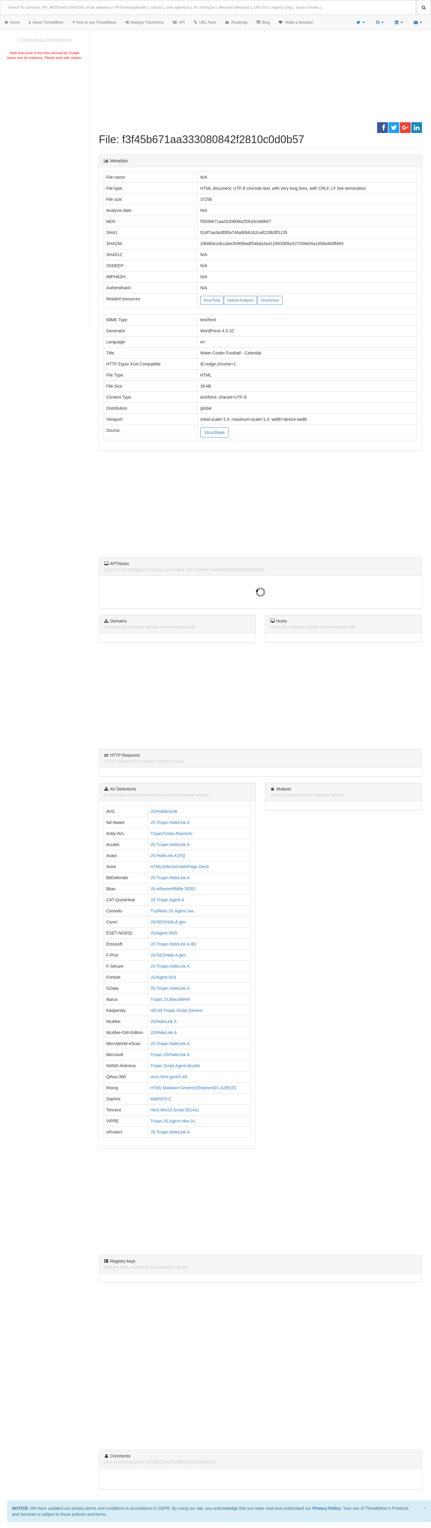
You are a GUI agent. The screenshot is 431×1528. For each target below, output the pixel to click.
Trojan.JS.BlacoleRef (170, 999)
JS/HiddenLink (164, 811)
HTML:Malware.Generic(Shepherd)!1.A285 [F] (193, 1087)
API (179, 22)
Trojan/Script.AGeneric (172, 833)
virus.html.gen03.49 (169, 1076)
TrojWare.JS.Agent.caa (172, 910)
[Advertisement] (44, 105)
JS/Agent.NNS (164, 933)
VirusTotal (212, 300)
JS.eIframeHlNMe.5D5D (173, 888)
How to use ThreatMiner (94, 22)
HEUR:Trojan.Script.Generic (177, 1010)
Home (12, 22)
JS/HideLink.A (164, 1021)
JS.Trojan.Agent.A (167, 899)
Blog (263, 22)
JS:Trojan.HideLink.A (170, 822)
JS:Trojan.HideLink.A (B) (173, 944)
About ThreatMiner (46, 22)
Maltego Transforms (144, 22)
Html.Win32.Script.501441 (175, 1110)
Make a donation (296, 22)
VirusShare (270, 300)
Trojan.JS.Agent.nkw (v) (173, 1121)
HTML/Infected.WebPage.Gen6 (180, 866)
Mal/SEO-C (161, 1098)
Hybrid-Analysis (240, 300)
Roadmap (236, 22)
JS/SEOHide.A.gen (168, 922)
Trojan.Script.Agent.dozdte (175, 1065)
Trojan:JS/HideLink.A (170, 1054)
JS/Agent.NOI (163, 977)
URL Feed (205, 22)
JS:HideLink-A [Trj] (168, 855)
